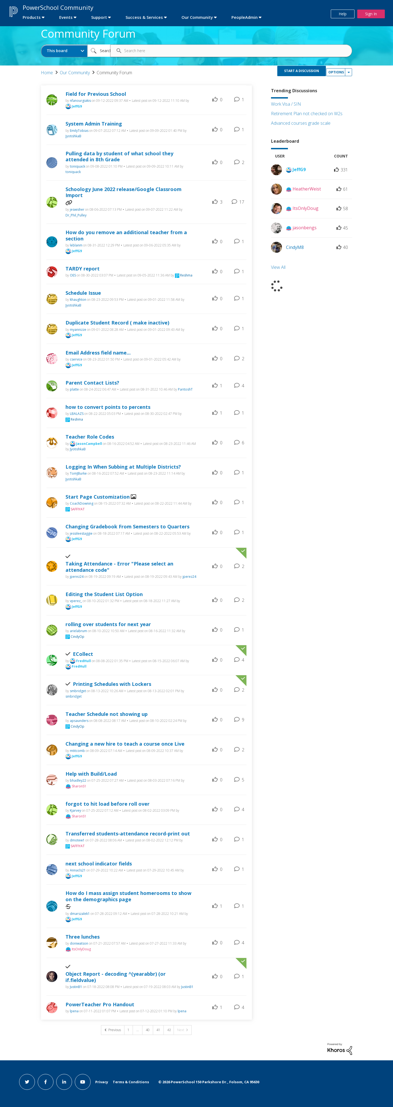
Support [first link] (99, 17)
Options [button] (336, 72)
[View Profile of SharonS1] (79, 786)
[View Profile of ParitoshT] (185, 389)
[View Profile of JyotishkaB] (73, 136)
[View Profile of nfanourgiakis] (80, 100)
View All (278, 267)
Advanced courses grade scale (301, 123)
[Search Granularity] (64, 51)
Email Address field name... (98, 353)
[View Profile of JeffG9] (77, 106)
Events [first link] (66, 17)
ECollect (83, 654)
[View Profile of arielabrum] (78, 631)
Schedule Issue (83, 293)
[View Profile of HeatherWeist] (307, 189)
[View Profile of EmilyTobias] (79, 130)
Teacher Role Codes (90, 437)
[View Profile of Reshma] (186, 275)
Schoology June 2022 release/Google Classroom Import (123, 192)
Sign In (371, 13)
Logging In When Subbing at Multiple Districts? (123, 467)
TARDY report (83, 269)
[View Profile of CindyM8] (295, 247)
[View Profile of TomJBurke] (78, 473)
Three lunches (83, 937)
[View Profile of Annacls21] (78, 870)
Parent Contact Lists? (92, 383)
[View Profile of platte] (74, 389)
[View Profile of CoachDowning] (81, 503)
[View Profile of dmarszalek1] (80, 913)
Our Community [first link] (197, 17)
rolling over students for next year (108, 624)
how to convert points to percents (108, 407)
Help (343, 13)
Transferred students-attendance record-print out (128, 834)
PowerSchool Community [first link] (58, 7)
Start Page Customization (98, 497)
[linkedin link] (64, 1082)
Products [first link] (32, 17)
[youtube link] (83, 1082)
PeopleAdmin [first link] (244, 17)
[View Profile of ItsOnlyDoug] (81, 949)
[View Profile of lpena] (74, 1011)
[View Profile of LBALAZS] (77, 413)
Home (47, 73)
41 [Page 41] (158, 1030)
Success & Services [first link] (144, 17)
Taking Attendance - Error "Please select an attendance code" (119, 567)
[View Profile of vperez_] (76, 601)
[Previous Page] (112, 1030)
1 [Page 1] (128, 1030)
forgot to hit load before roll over (108, 804)
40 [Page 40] (148, 1030)
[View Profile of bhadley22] (78, 780)
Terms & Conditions (131, 1081)
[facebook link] (45, 1082)
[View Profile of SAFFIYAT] (78, 509)
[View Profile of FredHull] (83, 661)
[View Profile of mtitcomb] (77, 750)
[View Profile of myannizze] (78, 329)
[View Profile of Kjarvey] (75, 810)
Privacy (101, 1081)
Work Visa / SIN (286, 104)
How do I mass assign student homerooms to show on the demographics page (128, 896)
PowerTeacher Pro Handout (100, 1004)
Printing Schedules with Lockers (112, 684)
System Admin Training (94, 124)
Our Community (75, 73)
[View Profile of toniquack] (77, 166)
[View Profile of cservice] (76, 359)
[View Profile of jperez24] (77, 576)
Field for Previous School (96, 94)
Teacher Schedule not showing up (107, 714)
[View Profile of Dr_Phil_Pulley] (76, 215)
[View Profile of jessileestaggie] (81, 533)
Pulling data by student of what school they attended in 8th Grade (119, 156)
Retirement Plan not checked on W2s (307, 114)
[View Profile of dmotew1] (77, 840)
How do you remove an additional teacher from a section (126, 235)
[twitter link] (27, 1082)
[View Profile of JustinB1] (76, 986)
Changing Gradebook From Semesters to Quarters (127, 526)
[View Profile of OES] (73, 275)
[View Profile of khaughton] (78, 299)
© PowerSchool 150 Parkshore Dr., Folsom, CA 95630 (208, 1081)
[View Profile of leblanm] (76, 245)
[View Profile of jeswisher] (77, 209)
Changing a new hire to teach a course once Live (125, 744)
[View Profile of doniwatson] (79, 943)
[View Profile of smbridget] (78, 691)
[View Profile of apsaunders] (79, 720)
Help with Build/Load (91, 774)
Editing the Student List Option (104, 594)
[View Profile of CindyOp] (77, 636)
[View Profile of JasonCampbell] (89, 443)
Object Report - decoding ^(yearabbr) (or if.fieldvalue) (116, 977)
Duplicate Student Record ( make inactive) (117, 323)
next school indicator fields (99, 864)
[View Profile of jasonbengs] (305, 228)
